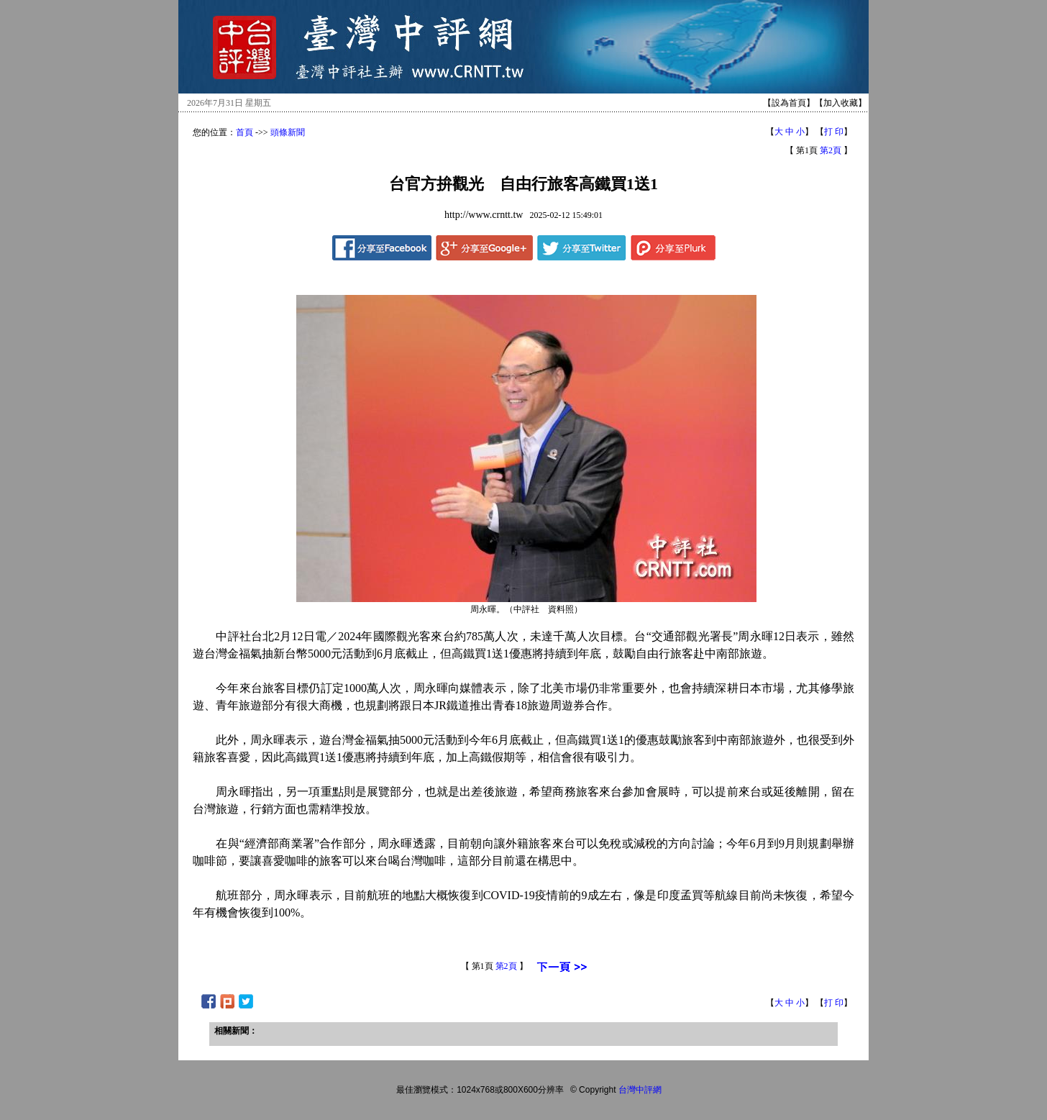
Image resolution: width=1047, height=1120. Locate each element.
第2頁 (830, 150)
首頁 (244, 132)
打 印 (833, 132)
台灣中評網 (640, 1090)
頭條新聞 (287, 132)
